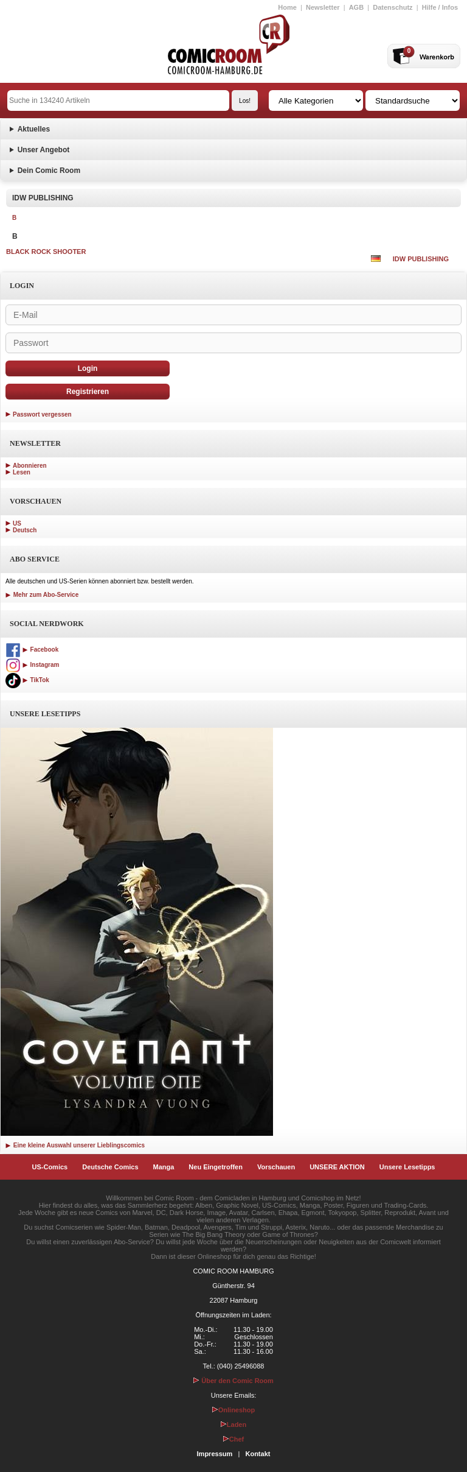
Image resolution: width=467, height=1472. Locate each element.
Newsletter (323, 7)
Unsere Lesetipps (407, 1167)
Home (287, 7)
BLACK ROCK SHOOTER (46, 251)
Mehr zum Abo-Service (41, 594)
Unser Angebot (44, 150)
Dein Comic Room (49, 170)
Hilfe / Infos (440, 7)
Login (88, 368)
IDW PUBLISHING (421, 258)
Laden (233, 1424)
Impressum (215, 1453)
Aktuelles (34, 129)
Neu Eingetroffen (216, 1167)
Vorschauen (276, 1167)
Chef (233, 1439)
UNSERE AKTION (337, 1167)
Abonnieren (30, 465)
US (17, 523)
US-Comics (50, 1167)
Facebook (31, 649)
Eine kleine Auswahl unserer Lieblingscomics (75, 1145)
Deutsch (24, 530)
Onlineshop (233, 1410)
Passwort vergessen (42, 414)
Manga (164, 1167)
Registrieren (87, 391)
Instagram (32, 664)
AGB (356, 7)
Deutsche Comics (110, 1167)
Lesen (21, 472)
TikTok (27, 680)
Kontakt (257, 1453)
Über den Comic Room (233, 1380)
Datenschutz (392, 7)
